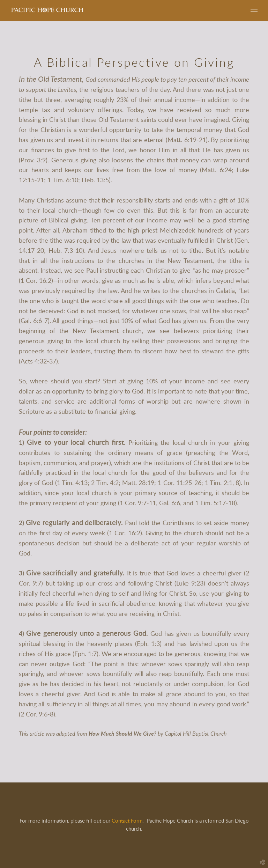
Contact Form (127, 821)
